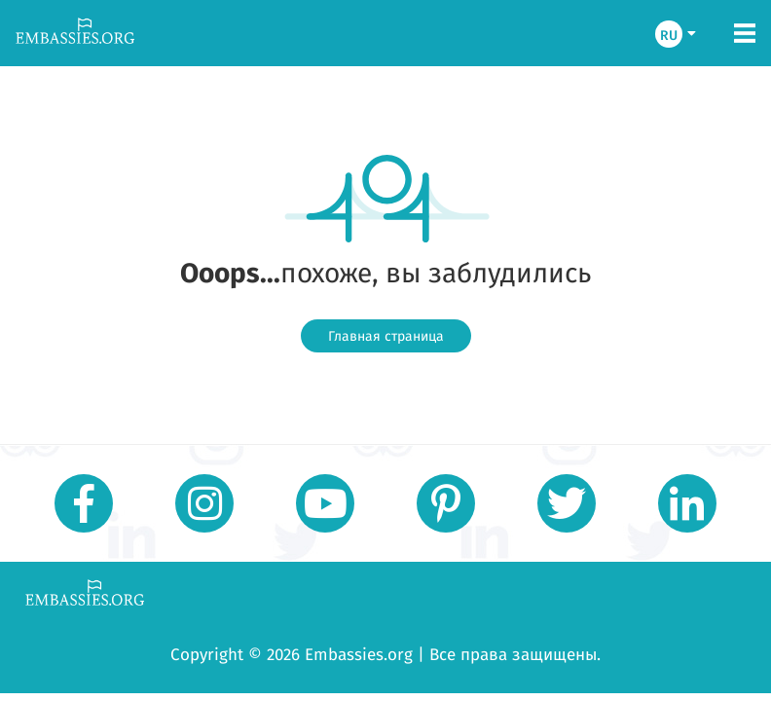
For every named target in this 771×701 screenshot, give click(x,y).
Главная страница (386, 336)
